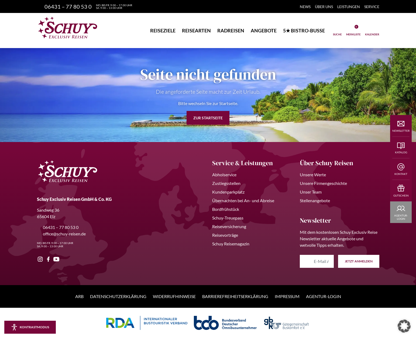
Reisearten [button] (196, 30)
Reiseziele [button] (163, 30)
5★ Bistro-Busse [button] (304, 30)
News (305, 6)
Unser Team (311, 191)
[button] (404, 326)
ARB (79, 296)
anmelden (359, 261)
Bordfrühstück (225, 209)
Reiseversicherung (229, 226)
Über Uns (324, 6)
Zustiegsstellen (226, 183)
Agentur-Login (323, 296)
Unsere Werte (313, 174)
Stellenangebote (315, 200)
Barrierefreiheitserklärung (235, 296)
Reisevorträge (225, 235)
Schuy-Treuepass (227, 217)
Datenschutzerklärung (118, 296)
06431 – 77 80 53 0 (57, 227)
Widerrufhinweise (174, 296)
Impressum (287, 296)
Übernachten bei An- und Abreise (243, 200)
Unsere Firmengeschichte (323, 183)
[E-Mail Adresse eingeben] (317, 261)
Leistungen (348, 6)
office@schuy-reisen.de (61, 233)
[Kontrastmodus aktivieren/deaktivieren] (30, 327)
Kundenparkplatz (228, 191)
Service (371, 6)
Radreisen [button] (230, 30)
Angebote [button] (264, 30)
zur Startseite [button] (208, 118)
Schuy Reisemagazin (230, 243)
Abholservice (224, 174)
